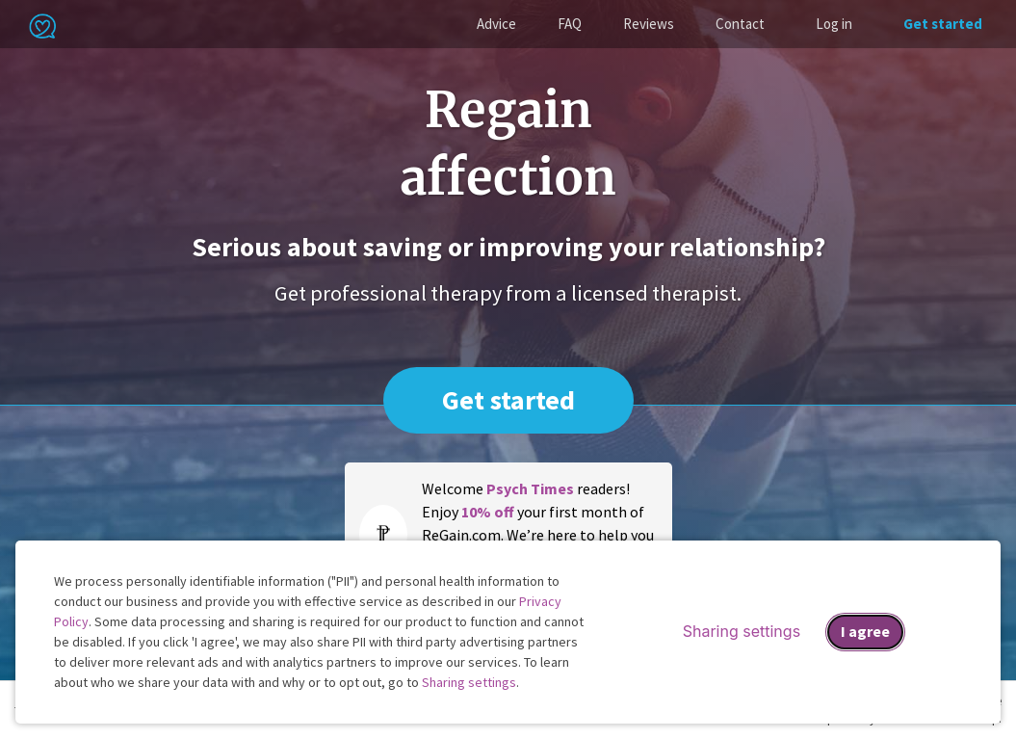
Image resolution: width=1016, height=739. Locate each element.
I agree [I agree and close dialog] (865, 631)
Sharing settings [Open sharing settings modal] (741, 631)
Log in (834, 23)
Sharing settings (469, 682)
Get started (942, 23)
